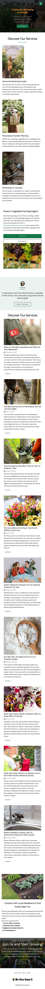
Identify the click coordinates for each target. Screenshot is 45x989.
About (23, 972)
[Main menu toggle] (41, 3)
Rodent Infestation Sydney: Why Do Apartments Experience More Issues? (19, 833)
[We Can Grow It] (4, 3)
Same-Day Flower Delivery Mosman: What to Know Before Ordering (22, 714)
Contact (30, 972)
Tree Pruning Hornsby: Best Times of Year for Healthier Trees (22, 467)
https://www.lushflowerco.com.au (13, 225)
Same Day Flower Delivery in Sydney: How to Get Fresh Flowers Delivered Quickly (22, 774)
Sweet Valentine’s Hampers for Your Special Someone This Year (22, 586)
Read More (7, 373)
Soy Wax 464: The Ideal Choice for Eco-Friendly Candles (20, 658)
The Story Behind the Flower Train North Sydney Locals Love (20, 529)
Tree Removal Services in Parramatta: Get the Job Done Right (22, 407)
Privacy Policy (16, 972)
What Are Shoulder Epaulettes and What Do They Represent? (22, 348)
